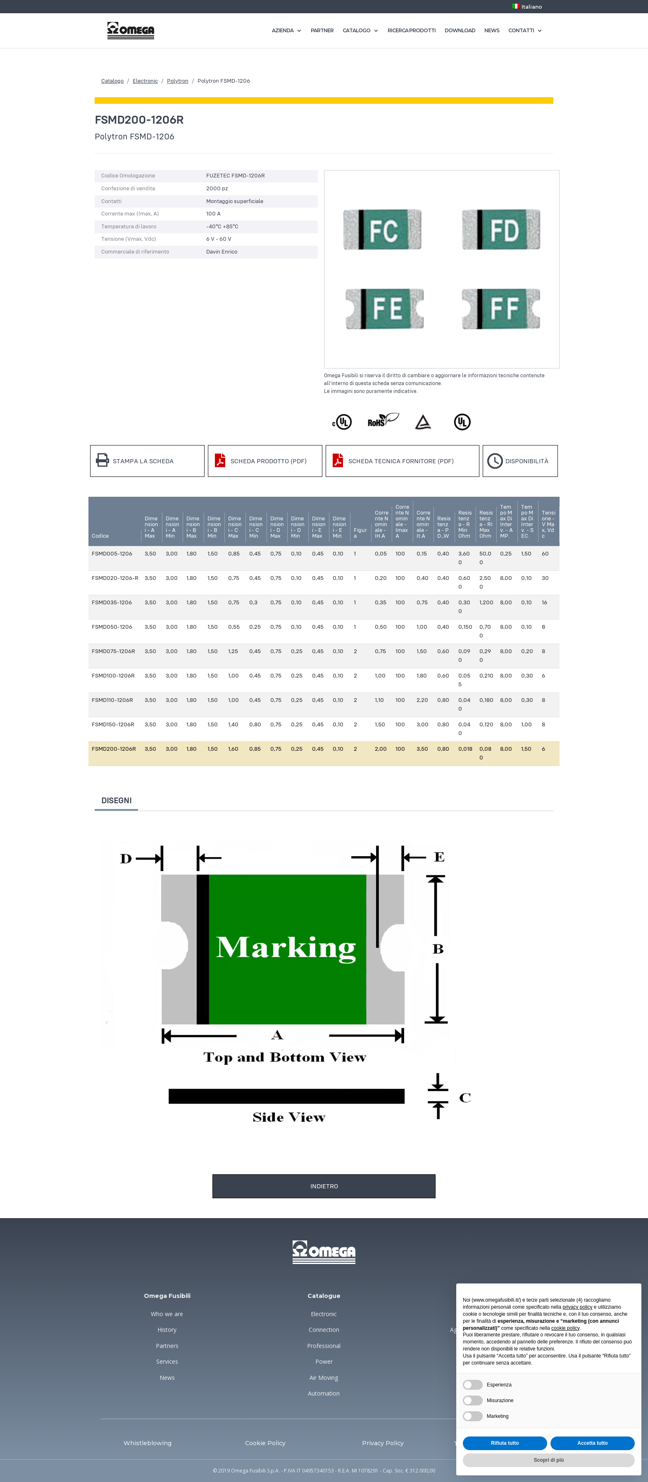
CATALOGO (356, 31)
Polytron (177, 81)
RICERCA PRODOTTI (412, 31)
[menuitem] (527, 8)
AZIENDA (282, 31)
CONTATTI (521, 31)
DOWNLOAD (460, 31)
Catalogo (112, 81)
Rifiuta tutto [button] (505, 1443)
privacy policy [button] (577, 1307)
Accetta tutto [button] (592, 1443)
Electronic (145, 81)
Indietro (324, 1186)
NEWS (491, 31)
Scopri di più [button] (549, 1460)
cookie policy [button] (565, 1328)
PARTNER (322, 31)
